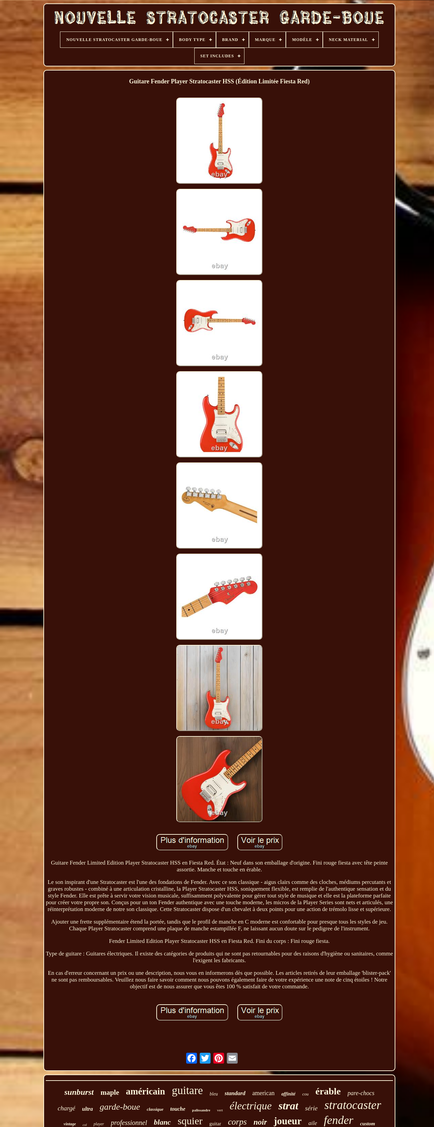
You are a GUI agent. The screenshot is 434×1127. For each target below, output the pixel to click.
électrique (251, 1106)
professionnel (129, 1122)
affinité (288, 1093)
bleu (214, 1093)
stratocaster (352, 1105)
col (85, 1125)
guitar (215, 1123)
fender (338, 1120)
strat (288, 1106)
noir (260, 1122)
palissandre (201, 1110)
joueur (287, 1120)
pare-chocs (361, 1093)
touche (177, 1109)
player (99, 1124)
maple (109, 1092)
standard (234, 1093)
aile (313, 1123)
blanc (162, 1122)
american (263, 1093)
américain (145, 1091)
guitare (187, 1090)
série (311, 1108)
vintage (70, 1124)
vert (220, 1110)
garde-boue (120, 1107)
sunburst (79, 1092)
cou (305, 1093)
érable (328, 1091)
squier (190, 1120)
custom (367, 1123)
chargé (66, 1108)
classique (155, 1109)
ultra (87, 1109)
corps (237, 1121)
